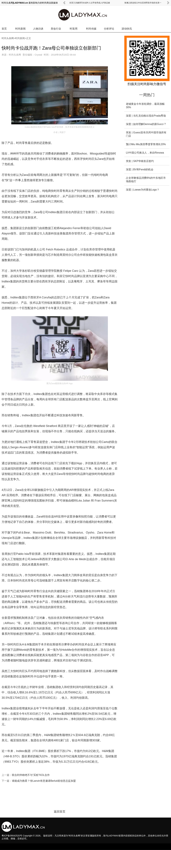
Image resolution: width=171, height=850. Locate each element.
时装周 (73, 28)
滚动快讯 (127, 28)
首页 (4, 28)
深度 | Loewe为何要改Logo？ (142, 189)
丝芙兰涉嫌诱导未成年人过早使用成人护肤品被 (89, 3)
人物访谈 (38, 28)
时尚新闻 (20, 28)
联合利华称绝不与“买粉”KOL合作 (31, 775)
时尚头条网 (8, 38)
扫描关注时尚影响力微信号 (147, 84)
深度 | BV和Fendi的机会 (139, 169)
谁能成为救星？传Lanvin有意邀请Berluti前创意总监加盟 (44, 780)
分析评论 (109, 28)
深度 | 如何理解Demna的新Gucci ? (146, 124)
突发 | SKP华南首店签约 (140, 161)
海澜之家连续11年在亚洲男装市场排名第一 (142, 3)
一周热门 (147, 95)
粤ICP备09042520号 (12, 835)
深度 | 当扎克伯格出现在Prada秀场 (146, 115)
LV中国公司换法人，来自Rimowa (145, 152)
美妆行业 (56, 28)
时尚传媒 (91, 28)
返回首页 (59, 811)
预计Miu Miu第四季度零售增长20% (146, 144)
